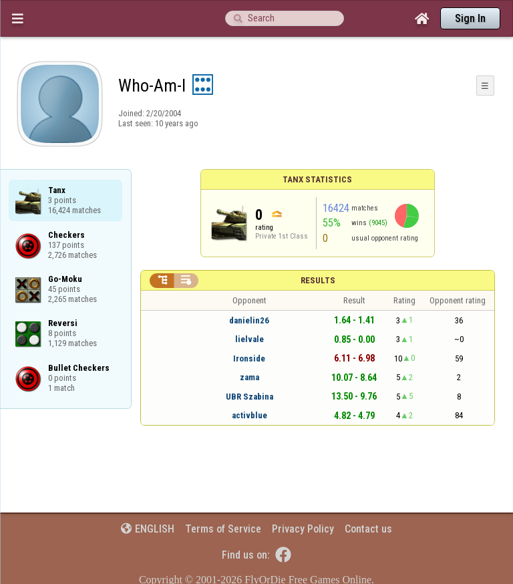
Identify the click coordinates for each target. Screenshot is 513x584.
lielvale (249, 339)
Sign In (470, 18)
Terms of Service (223, 529)
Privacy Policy (303, 529)
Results (318, 280)
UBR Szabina (249, 397)
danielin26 (249, 320)
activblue (249, 415)
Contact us (368, 529)
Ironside (249, 358)
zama (249, 377)
